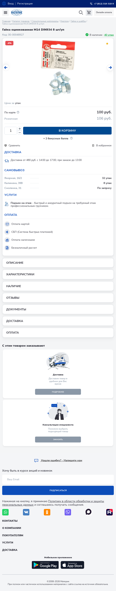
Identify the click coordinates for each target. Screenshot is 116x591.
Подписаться (58, 490)
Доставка (9, 550)
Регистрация (25, 3)
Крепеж (64, 21)
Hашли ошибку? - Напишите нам (58, 460)
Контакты (9, 521)
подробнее (58, 392)
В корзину (67, 131)
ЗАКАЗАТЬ (58, 439)
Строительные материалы (44, 21)
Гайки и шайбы (78, 21)
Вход (11, 3)
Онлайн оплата (104, 12)
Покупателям (12, 535)
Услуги (7, 542)
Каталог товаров (20, 21)
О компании (11, 528)
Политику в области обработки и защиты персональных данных (53, 503)
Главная (6, 21)
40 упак (109, 35)
